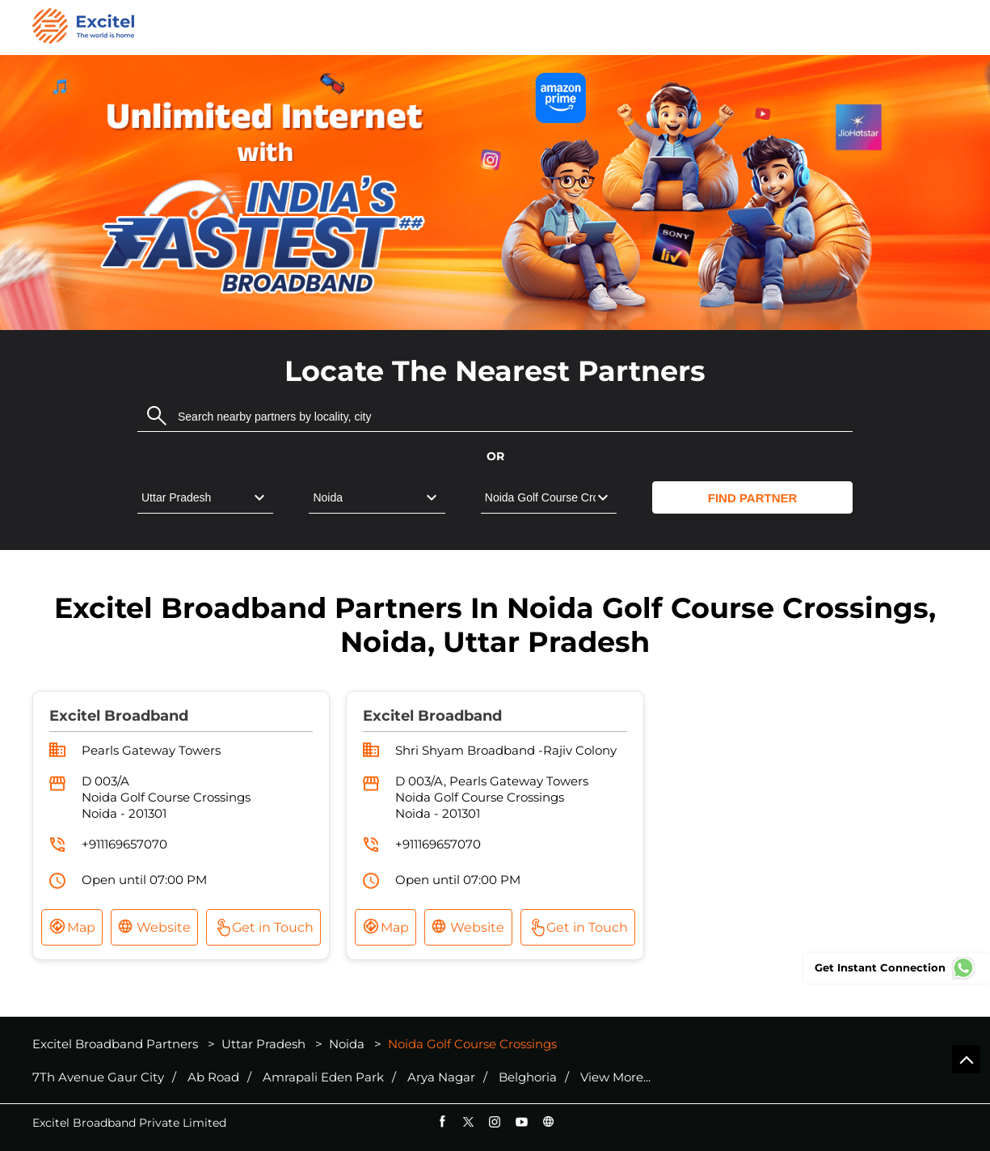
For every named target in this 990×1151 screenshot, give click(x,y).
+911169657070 (124, 844)
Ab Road (213, 1077)
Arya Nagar (441, 1077)
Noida (346, 1044)
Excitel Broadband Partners (116, 1044)
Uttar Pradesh (263, 1044)
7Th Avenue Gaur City (98, 1077)
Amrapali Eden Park (323, 1077)
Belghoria (528, 1077)
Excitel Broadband (118, 716)
